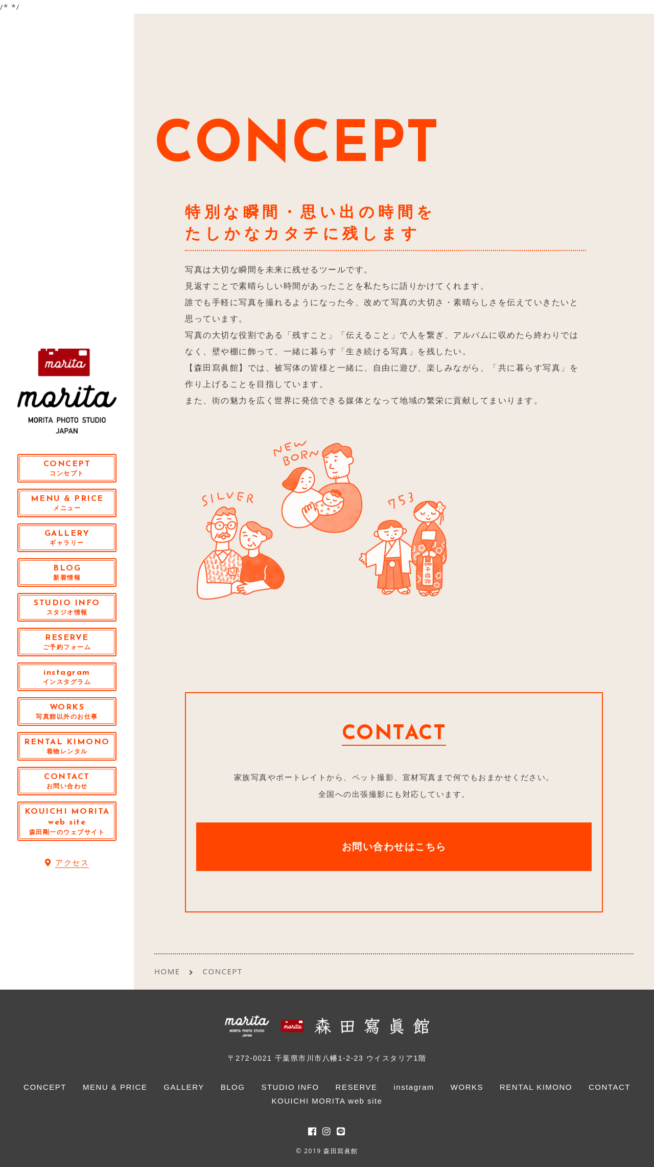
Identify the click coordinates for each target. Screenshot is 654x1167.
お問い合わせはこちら (394, 846)
